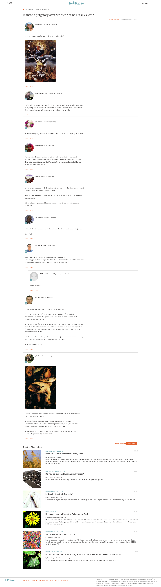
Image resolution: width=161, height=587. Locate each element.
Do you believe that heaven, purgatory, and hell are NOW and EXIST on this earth (83, 554)
